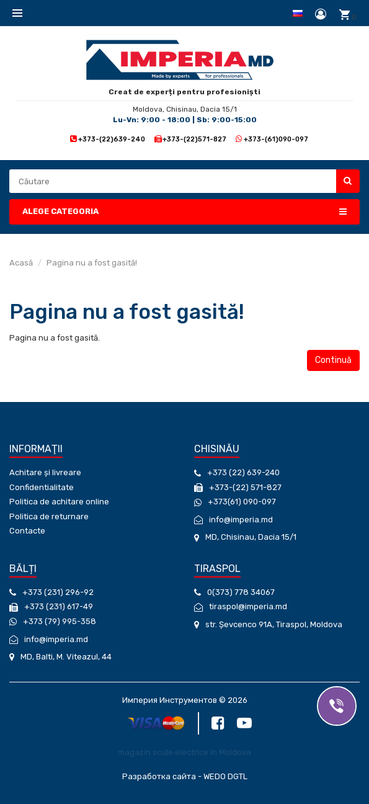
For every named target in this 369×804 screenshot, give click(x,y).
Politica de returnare (49, 516)
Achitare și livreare (45, 472)
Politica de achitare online (59, 501)
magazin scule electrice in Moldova (184, 752)
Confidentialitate (41, 487)
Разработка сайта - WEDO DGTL (184, 776)
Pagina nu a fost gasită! (92, 262)
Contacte (27, 530)
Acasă (21, 262)
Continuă (333, 360)
